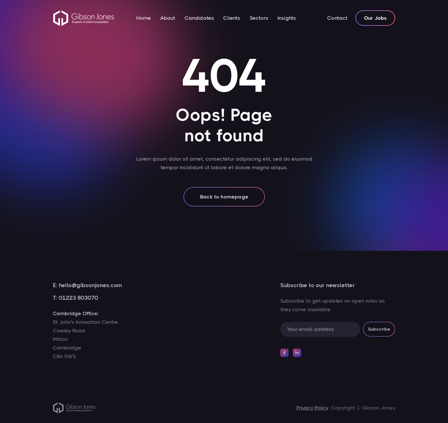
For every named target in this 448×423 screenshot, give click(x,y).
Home (143, 18)
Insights (286, 18)
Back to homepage (224, 203)
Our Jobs (375, 18)
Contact (337, 18)
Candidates (199, 18)
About (167, 18)
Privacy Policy (312, 408)
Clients (231, 18)
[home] (83, 18)
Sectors (259, 18)
